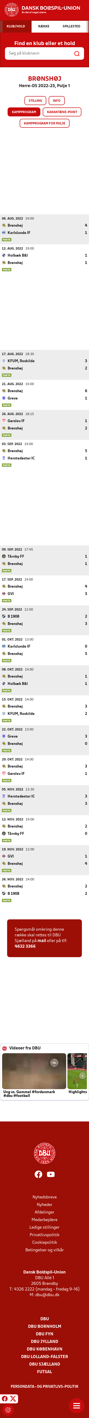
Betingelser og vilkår (44, 1250)
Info (57, 100)
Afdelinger (44, 1212)
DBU (44, 1319)
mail (41, 941)
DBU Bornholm (44, 1327)
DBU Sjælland (44, 1364)
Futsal (44, 1372)
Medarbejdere (44, 1220)
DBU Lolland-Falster (44, 1357)
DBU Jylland (44, 1342)
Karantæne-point (62, 112)
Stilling (35, 100)
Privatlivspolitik (44, 1235)
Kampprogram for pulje (44, 123)
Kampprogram (24, 112)
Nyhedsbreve (45, 1197)
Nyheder (44, 1205)
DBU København (44, 1349)
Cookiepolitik (44, 1242)
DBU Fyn (44, 1334)
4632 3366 (25, 946)
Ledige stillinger (44, 1227)
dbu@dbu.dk (47, 1295)
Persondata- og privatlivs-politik (45, 1386)
